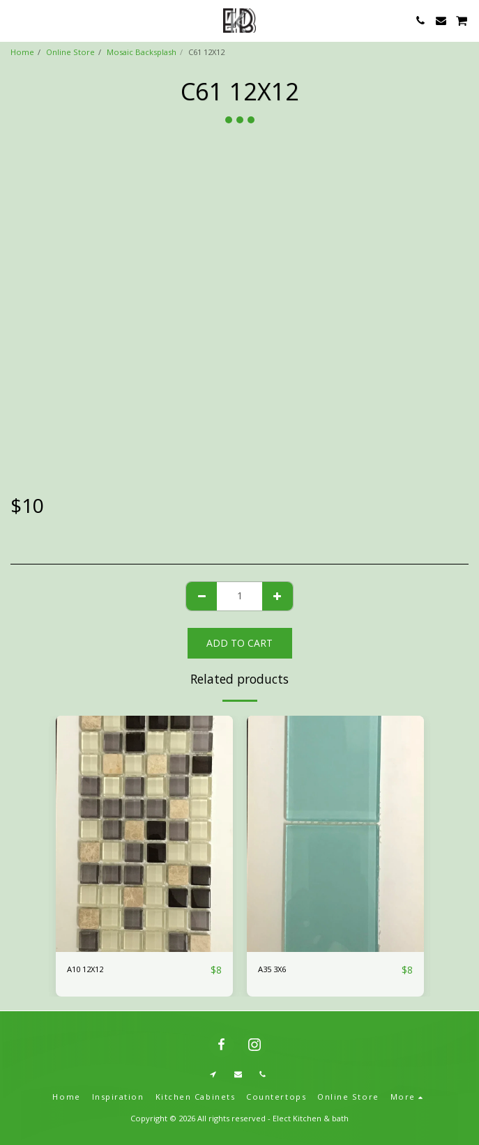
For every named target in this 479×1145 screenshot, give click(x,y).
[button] (15, 20)
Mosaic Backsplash (141, 52)
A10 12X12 (85, 969)
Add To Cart (239, 643)
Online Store (70, 52)
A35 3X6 (272, 969)
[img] (144, 834)
